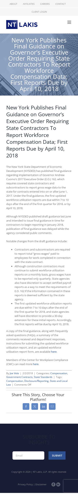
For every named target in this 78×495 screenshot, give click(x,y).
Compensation (58, 373)
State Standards (43, 377)
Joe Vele (14, 373)
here (54, 352)
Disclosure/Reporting (36, 381)
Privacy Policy (25, 484)
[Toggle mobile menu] (69, 22)
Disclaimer (41, 484)
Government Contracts (19, 377)
